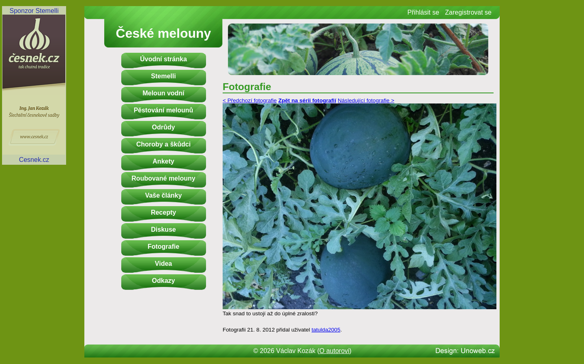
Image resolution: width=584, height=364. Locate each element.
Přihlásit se (423, 12)
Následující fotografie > (366, 100)
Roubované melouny (163, 178)
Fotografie (163, 246)
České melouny (163, 33)
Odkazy (163, 280)
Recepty (163, 212)
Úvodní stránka (163, 59)
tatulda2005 (325, 330)
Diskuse (163, 229)
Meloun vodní (163, 93)
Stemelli (163, 76)
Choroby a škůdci (163, 144)
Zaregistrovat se (468, 12)
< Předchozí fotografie (250, 100)
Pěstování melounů (163, 110)
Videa (163, 263)
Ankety (163, 161)
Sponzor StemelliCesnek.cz (34, 85)
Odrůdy (163, 127)
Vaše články (163, 195)
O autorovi (335, 350)
